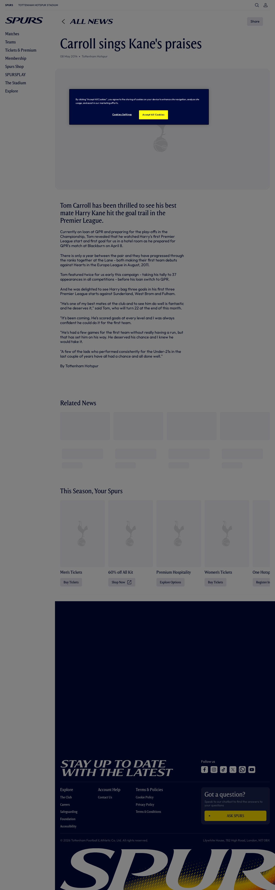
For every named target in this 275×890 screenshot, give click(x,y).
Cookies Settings (122, 114)
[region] (139, 107)
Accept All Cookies (153, 114)
